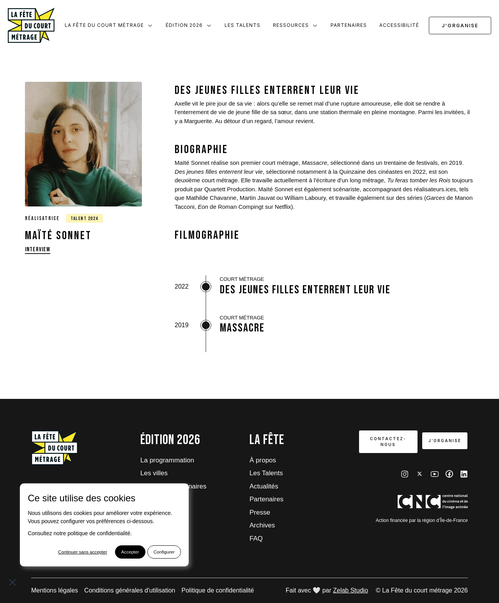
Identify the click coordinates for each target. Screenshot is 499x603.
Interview (37, 249)
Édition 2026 (189, 25)
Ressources (295, 25)
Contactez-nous (387, 441)
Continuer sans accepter (67, 552)
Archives (262, 525)
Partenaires (349, 25)
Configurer (151, 552)
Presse (260, 512)
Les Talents (242, 25)
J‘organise (460, 25)
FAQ (256, 538)
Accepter (116, 552)
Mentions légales (54, 590)
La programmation (167, 460)
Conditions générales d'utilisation (129, 590)
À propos (263, 460)
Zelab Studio (350, 590)
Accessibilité (399, 25)
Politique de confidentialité (218, 590)
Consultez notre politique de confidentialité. (80, 534)
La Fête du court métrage (109, 25)
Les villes (154, 473)
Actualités (264, 486)
